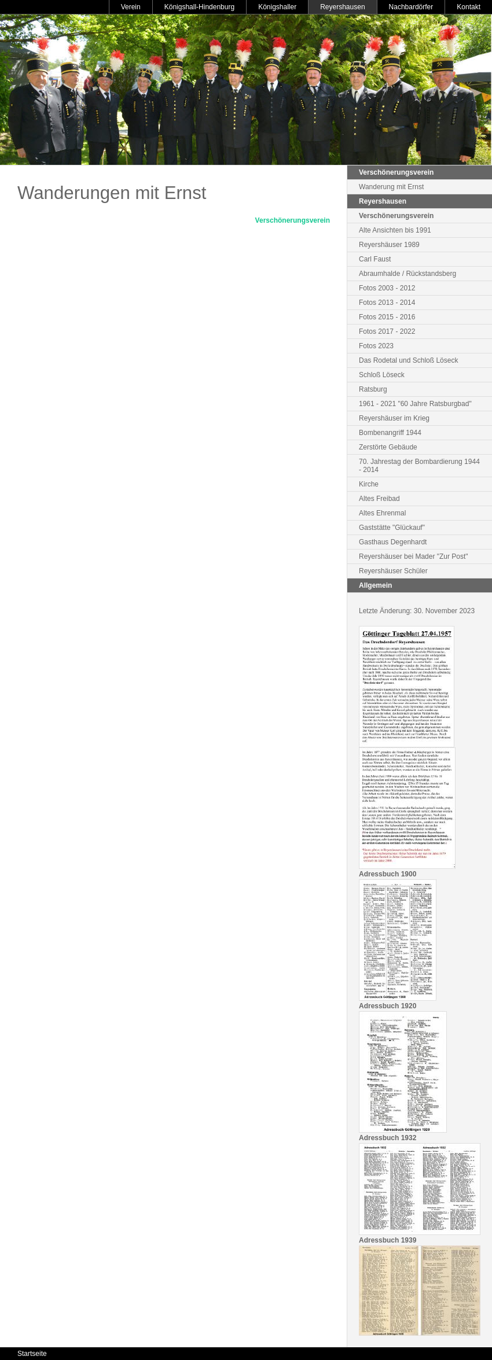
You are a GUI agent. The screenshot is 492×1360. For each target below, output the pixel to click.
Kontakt (468, 7)
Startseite (32, 1354)
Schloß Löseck (382, 375)
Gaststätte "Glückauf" (392, 528)
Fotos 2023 (376, 346)
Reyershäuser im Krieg (394, 418)
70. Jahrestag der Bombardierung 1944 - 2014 (419, 466)
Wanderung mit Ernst (391, 187)
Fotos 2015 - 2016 (387, 317)
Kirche (369, 484)
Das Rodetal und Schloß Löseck (408, 360)
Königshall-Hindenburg (199, 7)
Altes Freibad (379, 499)
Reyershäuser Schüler (393, 571)
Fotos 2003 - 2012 (387, 288)
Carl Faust (375, 259)
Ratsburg (373, 389)
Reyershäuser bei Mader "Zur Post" (413, 556)
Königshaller (277, 7)
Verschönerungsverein (292, 220)
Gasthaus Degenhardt (393, 542)
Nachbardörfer (411, 7)
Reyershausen (342, 7)
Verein (131, 7)
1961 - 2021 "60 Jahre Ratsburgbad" (415, 404)
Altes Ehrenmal (382, 513)
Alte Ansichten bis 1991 (395, 230)
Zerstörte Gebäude (388, 447)
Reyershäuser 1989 (389, 245)
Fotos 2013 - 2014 (387, 302)
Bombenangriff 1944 (390, 433)
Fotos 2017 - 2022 (387, 331)
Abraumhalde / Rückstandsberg (407, 274)
